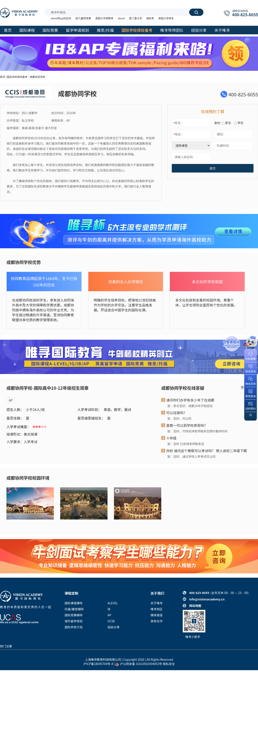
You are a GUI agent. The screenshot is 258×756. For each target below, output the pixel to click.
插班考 (150, 18)
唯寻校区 (156, 609)
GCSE (111, 621)
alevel (121, 18)
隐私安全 (169, 664)
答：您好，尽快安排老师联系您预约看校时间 (197, 431)
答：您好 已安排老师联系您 (185, 444)
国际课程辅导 (73, 603)
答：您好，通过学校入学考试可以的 (191, 456)
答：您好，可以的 (179, 418)
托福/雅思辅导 (74, 609)
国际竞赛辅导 (73, 615)
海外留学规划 (73, 621)
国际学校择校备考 (17, 77)
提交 (213, 168)
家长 (226, 123)
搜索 (196, 12)
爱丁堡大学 (135, 18)
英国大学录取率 (104, 18)
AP (10, 400)
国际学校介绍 (73, 627)
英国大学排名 (166, 18)
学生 (238, 123)
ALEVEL (113, 603)
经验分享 (114, 627)
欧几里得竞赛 (83, 18)
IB (109, 609)
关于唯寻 (156, 603)
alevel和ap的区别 (61, 18)
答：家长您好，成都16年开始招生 (190, 406)
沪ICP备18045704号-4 (98, 664)
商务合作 (156, 621)
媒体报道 (156, 615)
